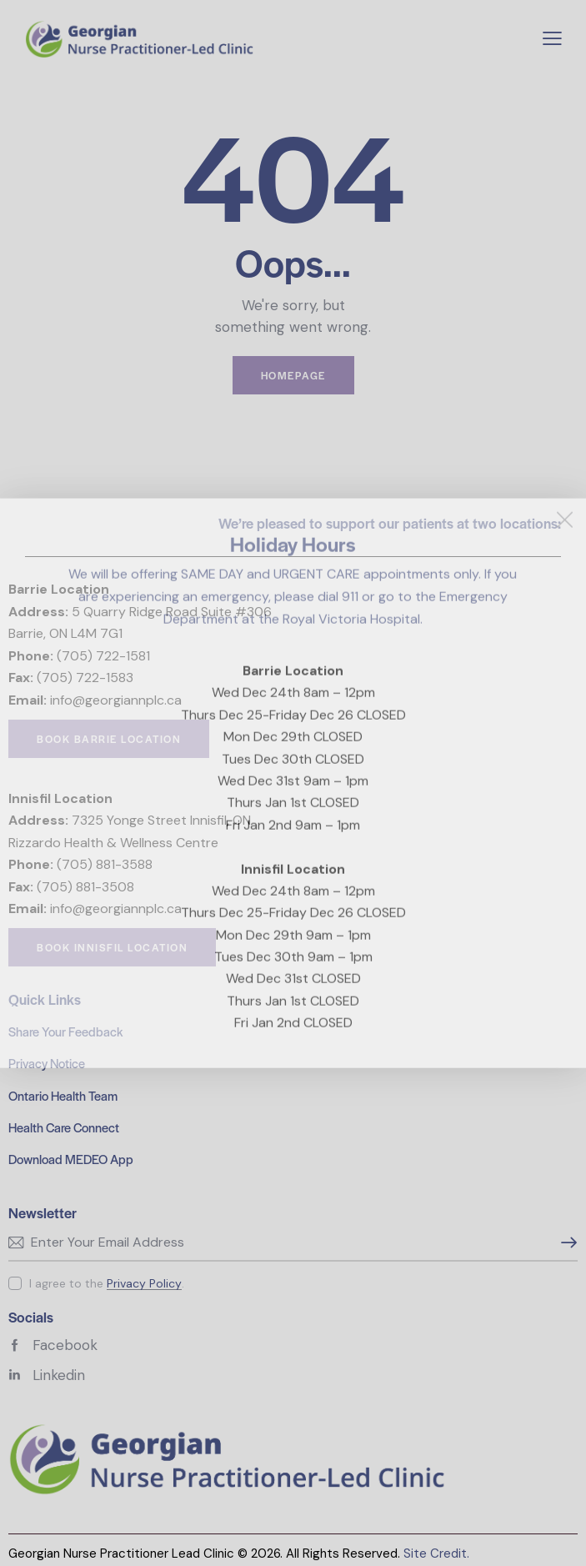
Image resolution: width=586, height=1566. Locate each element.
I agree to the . (106, 1283)
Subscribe (565, 1242)
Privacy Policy (144, 1283)
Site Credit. (436, 1553)
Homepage (293, 375)
